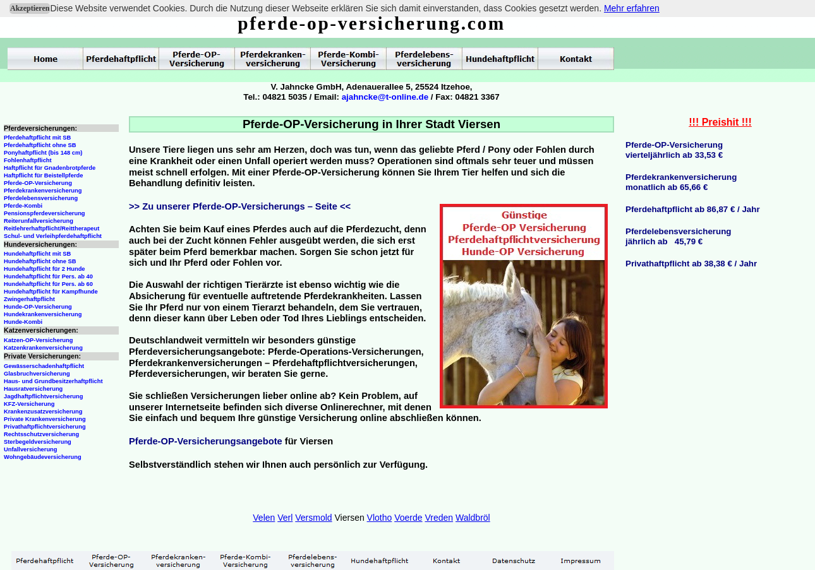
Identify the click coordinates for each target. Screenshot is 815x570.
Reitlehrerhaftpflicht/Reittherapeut (51, 228)
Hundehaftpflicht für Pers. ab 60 (48, 284)
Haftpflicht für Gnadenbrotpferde (49, 168)
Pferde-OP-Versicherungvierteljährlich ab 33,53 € (674, 150)
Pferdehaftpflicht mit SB (37, 137)
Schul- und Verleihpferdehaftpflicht (53, 236)
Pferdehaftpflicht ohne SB (40, 145)
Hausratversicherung (33, 389)
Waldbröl (473, 518)
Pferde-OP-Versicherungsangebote (205, 441)
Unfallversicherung (30, 449)
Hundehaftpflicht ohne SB (40, 261)
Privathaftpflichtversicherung (45, 427)
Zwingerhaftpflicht (29, 299)
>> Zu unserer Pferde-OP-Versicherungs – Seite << (240, 206)
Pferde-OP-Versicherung (38, 183)
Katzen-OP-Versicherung (38, 340)
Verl (285, 518)
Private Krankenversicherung (45, 419)
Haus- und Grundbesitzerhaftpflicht (53, 381)
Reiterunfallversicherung (38, 221)
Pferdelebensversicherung (41, 198)
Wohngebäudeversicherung (43, 457)
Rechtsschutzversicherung (41, 434)
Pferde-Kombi (23, 206)
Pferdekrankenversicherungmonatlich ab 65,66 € (681, 182)
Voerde (408, 518)
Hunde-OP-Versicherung (38, 307)
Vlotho (379, 518)
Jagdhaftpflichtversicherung (43, 396)
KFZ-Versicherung (29, 404)
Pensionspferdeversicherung (44, 213)
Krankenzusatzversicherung (43, 411)
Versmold (313, 518)
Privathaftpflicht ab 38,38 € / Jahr (691, 263)
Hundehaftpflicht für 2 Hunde (44, 269)
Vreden (439, 518)
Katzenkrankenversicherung (43, 348)
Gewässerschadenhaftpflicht (44, 366)
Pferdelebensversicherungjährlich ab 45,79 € (678, 236)
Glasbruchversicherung (37, 374)
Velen (264, 518)
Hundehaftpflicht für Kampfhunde (51, 291)
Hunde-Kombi (23, 322)
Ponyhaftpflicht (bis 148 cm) (43, 153)
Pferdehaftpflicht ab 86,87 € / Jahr (692, 209)
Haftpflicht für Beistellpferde (43, 175)
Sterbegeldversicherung (37, 442)
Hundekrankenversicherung (43, 314)
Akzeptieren (29, 8)
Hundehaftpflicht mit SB (37, 254)
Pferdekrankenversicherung (43, 190)
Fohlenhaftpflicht (28, 160)
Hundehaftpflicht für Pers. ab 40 (48, 276)
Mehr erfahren (632, 8)
